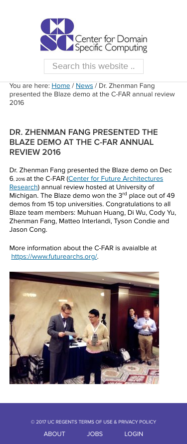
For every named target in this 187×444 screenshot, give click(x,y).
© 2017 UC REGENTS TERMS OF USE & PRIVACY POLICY (93, 422)
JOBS (95, 434)
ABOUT (54, 434)
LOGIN (134, 434)
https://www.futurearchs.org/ (54, 257)
